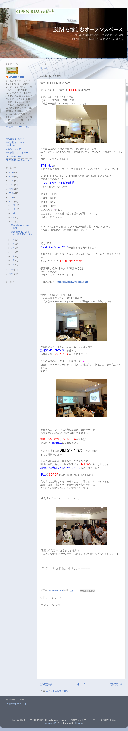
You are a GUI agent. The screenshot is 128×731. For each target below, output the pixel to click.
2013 (11, 201)
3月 (13, 256)
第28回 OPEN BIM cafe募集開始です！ (22, 233)
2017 (11, 185)
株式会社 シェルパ (15, 139)
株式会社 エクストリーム (18, 152)
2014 (11, 197)
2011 (11, 274)
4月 (13, 252)
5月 (13, 248)
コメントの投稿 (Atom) (57, 691)
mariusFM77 (51, 723)
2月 (13, 260)
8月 (13, 221)
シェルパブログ (13, 149)
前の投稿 (116, 684)
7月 (13, 240)
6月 (13, 244)
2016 (11, 189)
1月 (13, 264)
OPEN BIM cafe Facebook (18, 160)
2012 (11, 270)
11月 (14, 209)
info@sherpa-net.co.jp (16, 703)
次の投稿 (46, 684)
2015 (11, 193)
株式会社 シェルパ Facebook (15, 143)
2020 (11, 172)
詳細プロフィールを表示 (18, 127)
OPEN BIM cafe (16, 77)
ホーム (43, 68)
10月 (14, 213)
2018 (11, 180)
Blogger (78, 723)
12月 (14, 205)
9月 (13, 217)
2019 (11, 176)
